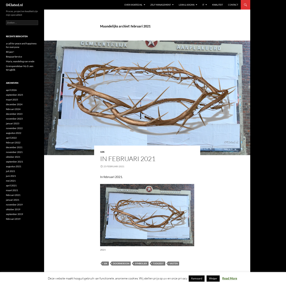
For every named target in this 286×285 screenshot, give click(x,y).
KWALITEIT (217, 4)
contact (233, 4)
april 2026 (11, 90)
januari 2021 (12, 199)
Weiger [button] (213, 278)
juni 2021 (11, 175)
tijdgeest (158, 263)
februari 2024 (13, 109)
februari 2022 (13, 142)
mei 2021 (11, 180)
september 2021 (14, 161)
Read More (229, 278)
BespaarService (14, 56)
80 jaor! (10, 51)
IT (203, 4)
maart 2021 (12, 190)
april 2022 (11, 137)
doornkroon (121, 263)
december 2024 (14, 104)
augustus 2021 (13, 166)
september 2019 (14, 214)
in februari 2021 (128, 159)
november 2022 (14, 128)
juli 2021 (10, 171)
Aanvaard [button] (196, 278)
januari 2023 (12, 123)
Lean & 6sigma (186, 4)
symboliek (141, 263)
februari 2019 (13, 218)
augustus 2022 (13, 132)
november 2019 (14, 204)
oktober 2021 (13, 156)
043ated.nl (14, 5)
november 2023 (14, 118)
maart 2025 (12, 99)
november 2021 (14, 152)
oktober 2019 (13, 209)
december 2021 (14, 147)
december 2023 (14, 113)
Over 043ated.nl (133, 4)
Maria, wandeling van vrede (20, 61)
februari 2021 (13, 195)
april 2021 (11, 185)
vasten (173, 263)
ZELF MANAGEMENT (160, 4)
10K (102, 151)
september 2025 (14, 94)
